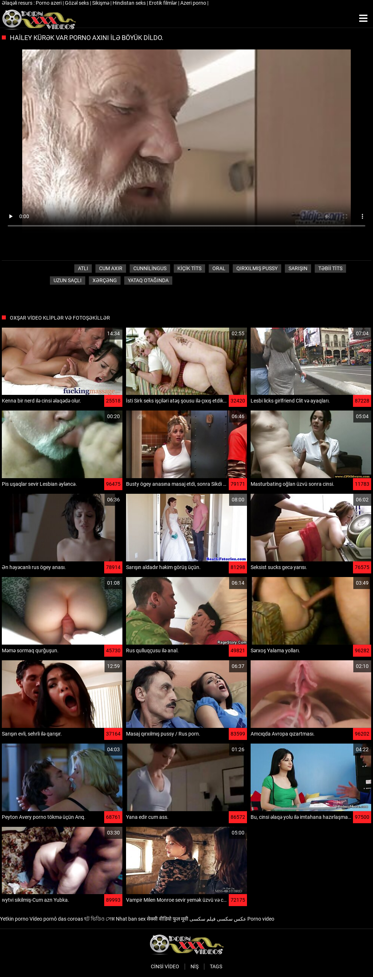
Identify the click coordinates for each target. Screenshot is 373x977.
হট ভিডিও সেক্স (99, 919)
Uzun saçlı (68, 280)
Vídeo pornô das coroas (56, 919)
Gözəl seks (77, 3)
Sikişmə (101, 3)
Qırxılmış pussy (257, 268)
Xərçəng (105, 280)
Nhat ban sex (131, 919)
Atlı (83, 268)
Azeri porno (193, 3)
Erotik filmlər (163, 3)
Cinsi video (165, 966)
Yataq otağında (148, 280)
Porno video (260, 919)
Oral (218, 268)
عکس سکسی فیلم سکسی (217, 919)
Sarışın (297, 268)
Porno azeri (49, 3)
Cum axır (110, 268)
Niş (195, 966)
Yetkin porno (14, 919)
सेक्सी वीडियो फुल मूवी (167, 919)
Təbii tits (330, 268)
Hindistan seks (130, 3)
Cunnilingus (149, 268)
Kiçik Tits (189, 268)
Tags (216, 966)
